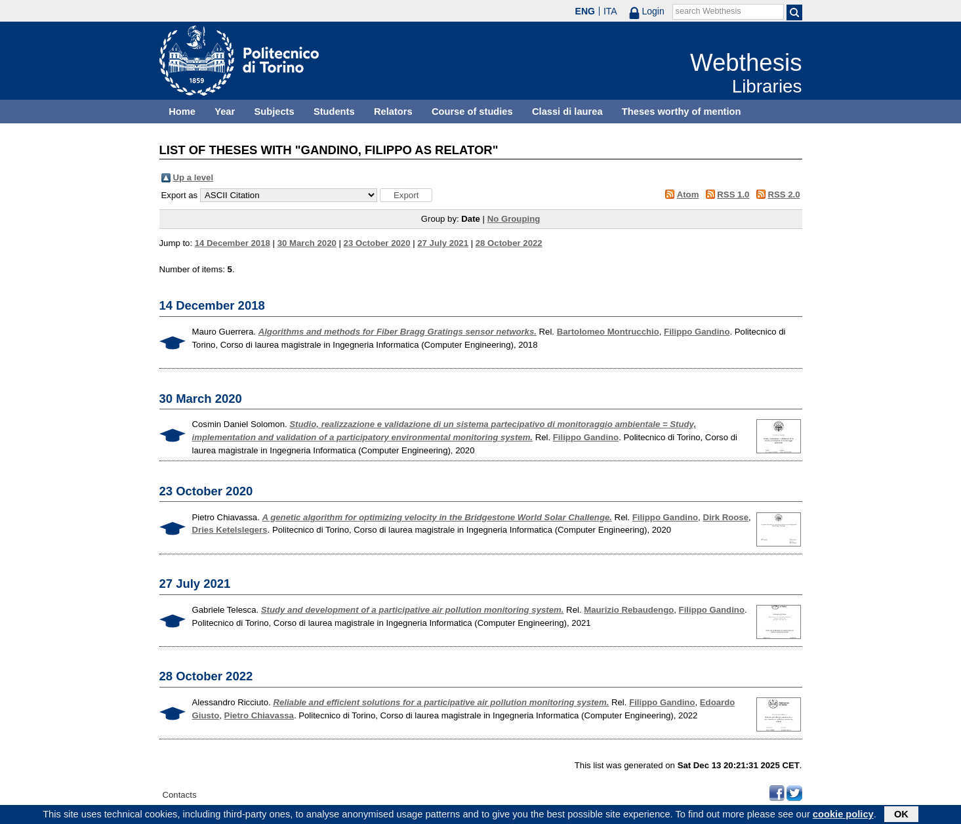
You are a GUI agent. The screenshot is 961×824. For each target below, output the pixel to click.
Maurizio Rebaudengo (629, 610)
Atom (688, 194)
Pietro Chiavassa (259, 715)
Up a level (193, 177)
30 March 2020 (307, 243)
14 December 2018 (232, 243)
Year (225, 111)
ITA (610, 11)
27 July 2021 (442, 243)
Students (334, 111)
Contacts (180, 795)
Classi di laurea (567, 111)
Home (182, 111)
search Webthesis (708, 11)
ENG (585, 11)
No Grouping (514, 219)
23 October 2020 (377, 243)
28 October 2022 (509, 243)
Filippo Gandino (696, 332)
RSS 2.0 (783, 194)
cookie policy (843, 815)
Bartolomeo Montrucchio (608, 332)
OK (901, 815)
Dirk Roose (725, 517)
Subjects (275, 111)
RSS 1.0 (733, 194)
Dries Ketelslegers (230, 530)
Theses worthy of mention (681, 111)
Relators (393, 111)
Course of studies (472, 111)
